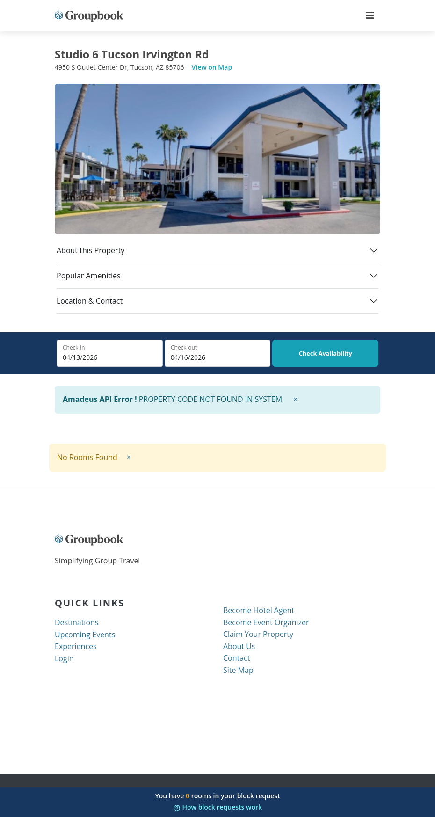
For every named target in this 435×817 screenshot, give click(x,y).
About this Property (90, 250)
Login (64, 658)
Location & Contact (90, 301)
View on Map (212, 67)
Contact (236, 658)
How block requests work (217, 806)
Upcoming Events (85, 634)
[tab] (217, 254)
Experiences (76, 646)
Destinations (76, 622)
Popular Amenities (89, 276)
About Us (239, 646)
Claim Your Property (258, 634)
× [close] (295, 399)
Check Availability (325, 353)
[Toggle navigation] (370, 15)
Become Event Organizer (266, 622)
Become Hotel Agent (258, 610)
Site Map (238, 670)
